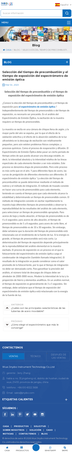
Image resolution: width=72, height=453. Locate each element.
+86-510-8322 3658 (27, 387)
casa (7, 50)
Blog (44, 433)
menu (36, 22)
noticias (8, 433)
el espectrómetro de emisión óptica (37, 106)
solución (35, 430)
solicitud (40, 426)
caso (49, 430)
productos (21, 426)
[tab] (13, 356)
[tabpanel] (36, 380)
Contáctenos (27, 433)
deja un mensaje (36, 447)
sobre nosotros (13, 430)
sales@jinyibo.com (24, 392)
